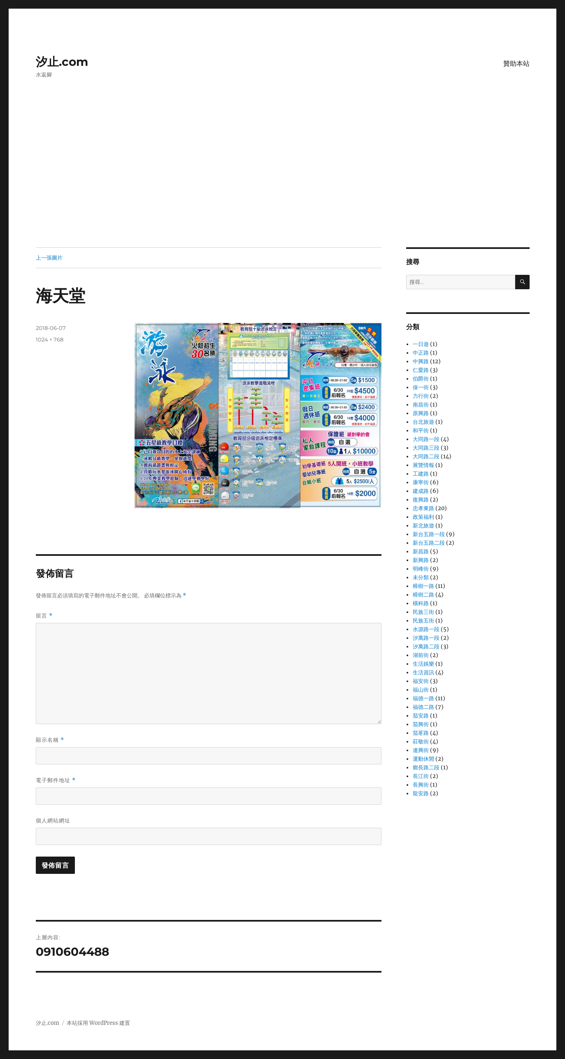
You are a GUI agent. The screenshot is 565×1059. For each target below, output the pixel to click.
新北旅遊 (423, 525)
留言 (44, 615)
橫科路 (421, 603)
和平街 (421, 430)
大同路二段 (426, 456)
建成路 (421, 491)
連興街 (421, 750)
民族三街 (423, 611)
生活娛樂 (423, 663)
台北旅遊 (423, 421)
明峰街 (421, 568)
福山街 (421, 689)
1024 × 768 (49, 339)
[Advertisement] (283, 186)
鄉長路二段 (426, 767)
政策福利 (423, 516)
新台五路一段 (429, 534)
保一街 (421, 387)
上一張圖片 (49, 257)
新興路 (421, 560)
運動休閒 (423, 758)
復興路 (421, 499)
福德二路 (423, 707)
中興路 (421, 361)
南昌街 (421, 404)
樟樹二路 (423, 594)
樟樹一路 (423, 586)
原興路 (421, 413)
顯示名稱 (50, 739)
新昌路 (421, 551)
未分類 (421, 577)
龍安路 (421, 793)
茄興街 (421, 724)
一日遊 (421, 344)
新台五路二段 (429, 542)
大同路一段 (426, 439)
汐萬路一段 (426, 637)
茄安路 (421, 715)
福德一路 (423, 698)
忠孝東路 (423, 508)
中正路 (421, 352)
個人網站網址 (53, 820)
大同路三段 (426, 447)
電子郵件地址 (56, 780)
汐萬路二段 (426, 646)
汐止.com (62, 62)
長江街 (421, 776)
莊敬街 (421, 741)
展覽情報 (423, 465)
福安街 (421, 681)
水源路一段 (426, 629)
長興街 (421, 784)
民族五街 (423, 620)
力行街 (421, 395)
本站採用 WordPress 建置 (98, 1023)
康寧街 (421, 482)
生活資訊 (423, 672)
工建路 (421, 473)
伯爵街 (421, 378)
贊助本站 (516, 63)
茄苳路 (421, 732)
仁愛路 (421, 370)
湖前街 (421, 655)
